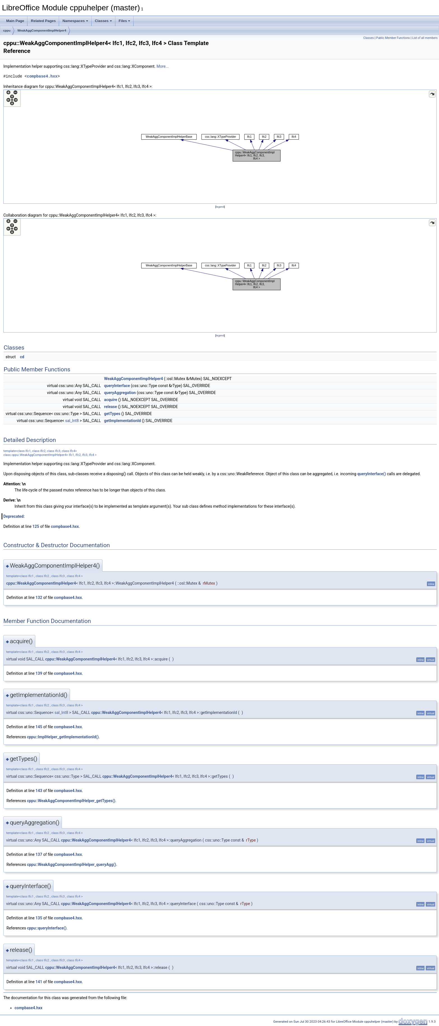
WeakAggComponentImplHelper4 (41, 30)
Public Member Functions (393, 38)
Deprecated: (14, 516)
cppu (6, 30)
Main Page (15, 21)
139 (39, 673)
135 (39, 918)
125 (35, 526)
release (110, 406)
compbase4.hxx (42, 76)
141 (39, 982)
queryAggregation (120, 392)
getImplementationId (122, 420)
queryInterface (117, 385)
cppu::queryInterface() (46, 928)
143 (39, 790)
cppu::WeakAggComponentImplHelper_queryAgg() (71, 864)
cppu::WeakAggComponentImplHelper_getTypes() (71, 800)
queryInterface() (371, 474)
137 (39, 854)
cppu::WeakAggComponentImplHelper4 (41, 583)
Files (124, 21)
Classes (103, 21)
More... (163, 66)
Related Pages (43, 21)
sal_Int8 (72, 420)
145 (39, 727)
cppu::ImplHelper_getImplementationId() (63, 737)
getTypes (112, 413)
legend (220, 206)
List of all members (425, 38)
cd (22, 357)
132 (39, 597)
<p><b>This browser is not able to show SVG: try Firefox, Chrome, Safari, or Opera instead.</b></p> (220, 146)
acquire (110, 399)
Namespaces (75, 21)
